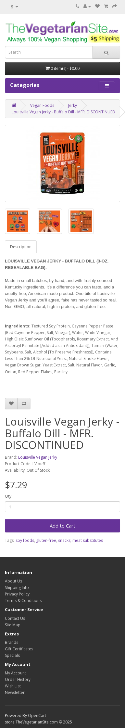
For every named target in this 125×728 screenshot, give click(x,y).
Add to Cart (62, 525)
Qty (8, 496)
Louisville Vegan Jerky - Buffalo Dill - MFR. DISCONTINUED (63, 112)
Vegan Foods (42, 105)
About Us (13, 581)
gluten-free (46, 540)
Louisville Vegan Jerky (37, 457)
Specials (12, 655)
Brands (11, 642)
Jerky (72, 105)
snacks (64, 540)
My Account (15, 673)
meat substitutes (87, 540)
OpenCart (37, 715)
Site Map (12, 625)
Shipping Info (17, 587)
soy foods (25, 540)
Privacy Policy (17, 594)
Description (20, 246)
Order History (18, 679)
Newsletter (15, 692)
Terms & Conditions (23, 600)
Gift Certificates (19, 649)
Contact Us (15, 618)
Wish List (13, 686)
